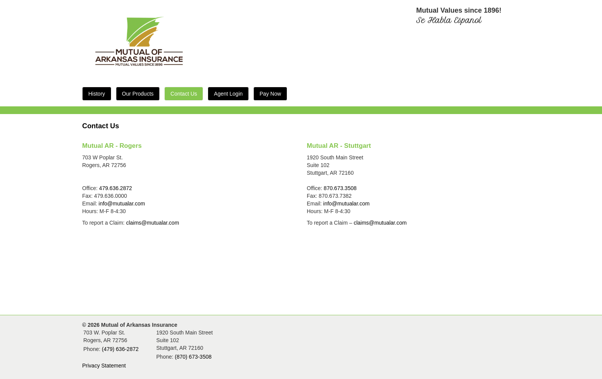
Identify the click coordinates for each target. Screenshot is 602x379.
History (96, 94)
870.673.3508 (340, 188)
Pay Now (270, 94)
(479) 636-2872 (120, 349)
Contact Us (183, 94)
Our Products (138, 94)
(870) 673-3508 (193, 357)
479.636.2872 (115, 188)
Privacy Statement (104, 365)
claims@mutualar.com (152, 223)
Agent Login (228, 94)
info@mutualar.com (122, 203)
